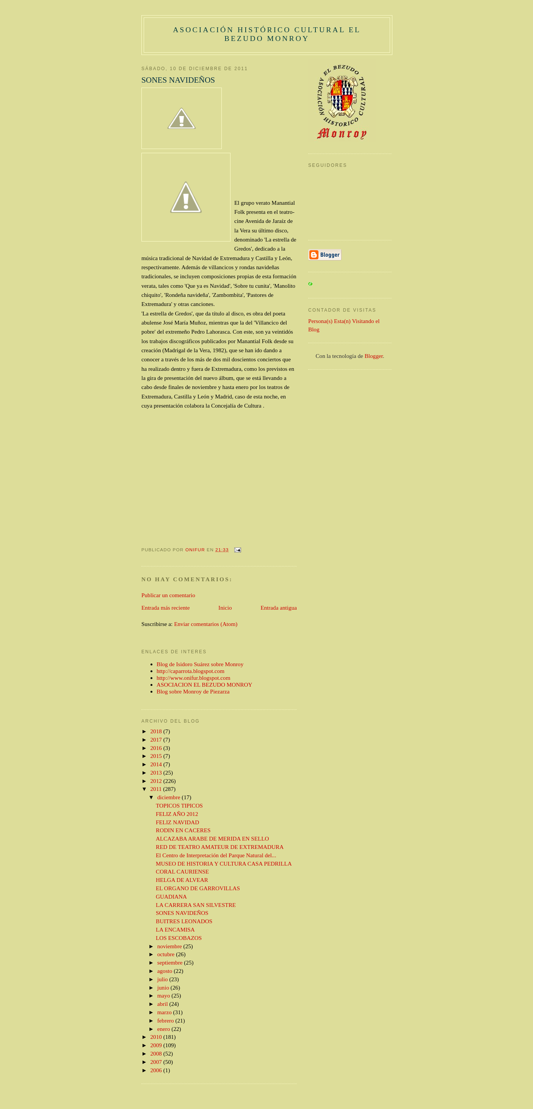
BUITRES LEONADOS (184, 921)
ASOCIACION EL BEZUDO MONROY (204, 684)
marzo (165, 1012)
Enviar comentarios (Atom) (205, 624)
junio (164, 987)
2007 (156, 1062)
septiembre (170, 962)
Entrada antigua (278, 607)
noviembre (170, 946)
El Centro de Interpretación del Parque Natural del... (216, 855)
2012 (156, 781)
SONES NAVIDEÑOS (182, 913)
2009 (156, 1045)
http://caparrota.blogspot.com (190, 671)
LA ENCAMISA (175, 929)
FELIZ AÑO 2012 (177, 814)
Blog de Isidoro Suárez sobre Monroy (200, 664)
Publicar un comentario (168, 595)
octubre (166, 954)
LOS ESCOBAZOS (179, 938)
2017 (156, 739)
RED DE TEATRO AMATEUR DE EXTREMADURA (220, 847)
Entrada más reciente (165, 607)
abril (163, 1004)
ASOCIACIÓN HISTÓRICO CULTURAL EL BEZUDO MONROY (267, 33)
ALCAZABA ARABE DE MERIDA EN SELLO (212, 838)
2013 (156, 772)
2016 (156, 748)
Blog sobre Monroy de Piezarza (193, 691)
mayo (164, 995)
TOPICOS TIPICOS (179, 805)
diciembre (169, 797)
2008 (156, 1053)
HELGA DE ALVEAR (182, 880)
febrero (166, 1020)
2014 (156, 764)
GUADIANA (171, 896)
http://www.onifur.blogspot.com (193, 677)
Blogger (374, 356)
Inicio (225, 607)
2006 (156, 1070)
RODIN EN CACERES (183, 830)
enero (164, 1029)
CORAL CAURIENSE (182, 871)
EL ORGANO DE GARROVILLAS (198, 888)
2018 (156, 731)
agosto (165, 971)
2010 (156, 1037)
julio (163, 979)
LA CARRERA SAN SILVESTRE (196, 905)
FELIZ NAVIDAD (177, 822)
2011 (156, 789)
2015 (156, 756)
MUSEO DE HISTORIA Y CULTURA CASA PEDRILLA (224, 863)
